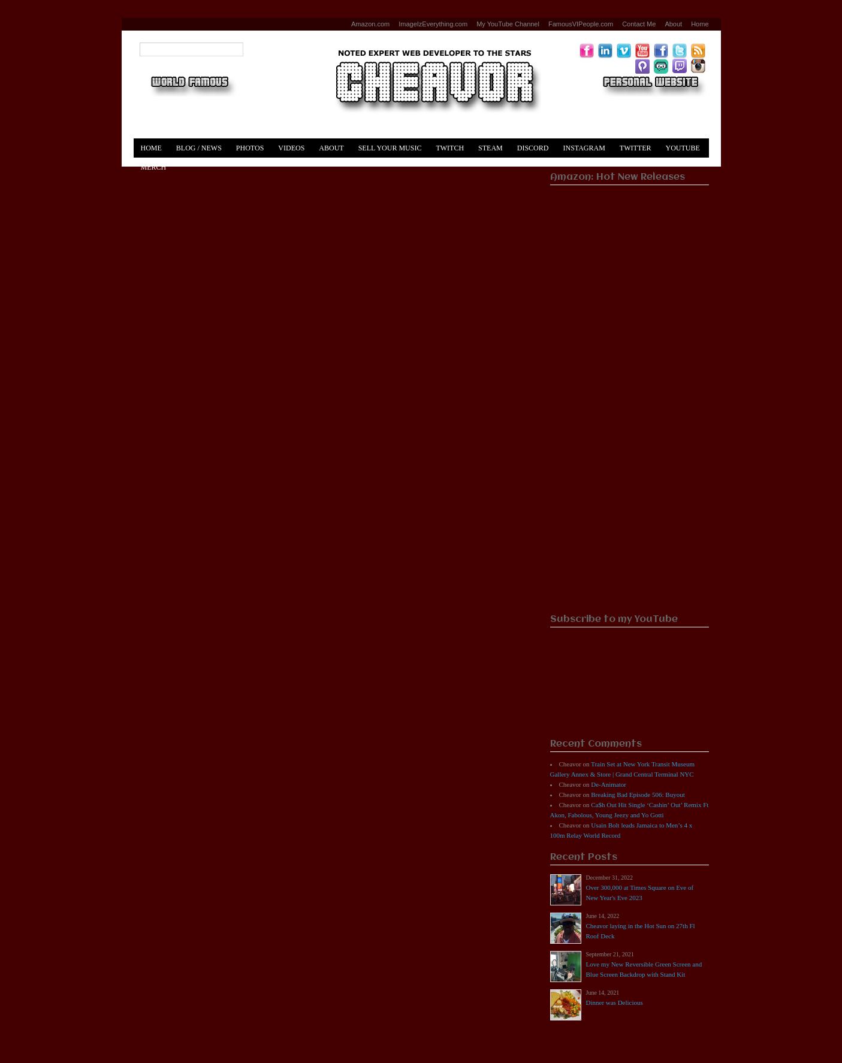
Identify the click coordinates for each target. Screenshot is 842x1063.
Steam (490, 148)
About (673, 24)
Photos (250, 148)
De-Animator (608, 784)
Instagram (584, 148)
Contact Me (639, 24)
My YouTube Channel (507, 24)
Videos (291, 148)
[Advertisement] (629, 423)
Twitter (635, 148)
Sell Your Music (390, 148)
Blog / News (199, 148)
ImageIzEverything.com (433, 24)
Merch (154, 167)
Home (699, 24)
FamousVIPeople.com (580, 24)
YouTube (683, 148)
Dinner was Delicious (614, 1002)
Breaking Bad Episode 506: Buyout (637, 794)
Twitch (450, 148)
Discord (533, 148)
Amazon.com (370, 24)
